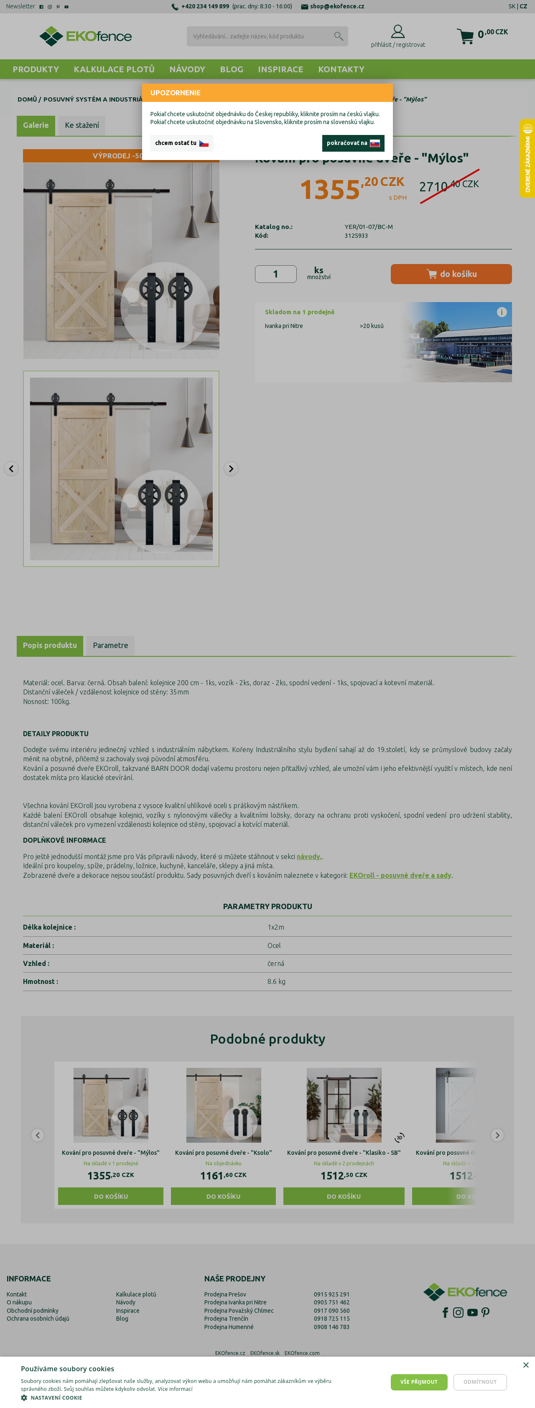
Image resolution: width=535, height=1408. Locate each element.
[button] (180, 1397)
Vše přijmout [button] (419, 1381)
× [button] (525, 1365)
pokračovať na (353, 143)
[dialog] (267, 1382)
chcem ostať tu (182, 143)
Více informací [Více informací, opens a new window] (175, 1389)
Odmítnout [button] (480, 1381)
